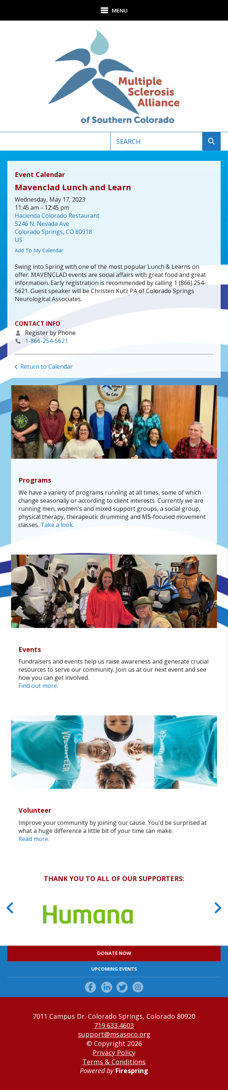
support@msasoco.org (114, 1034)
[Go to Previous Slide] (10, 907)
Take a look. (57, 525)
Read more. (33, 839)
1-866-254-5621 (46, 341)
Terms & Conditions (114, 1061)
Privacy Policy (114, 1052)
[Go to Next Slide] (217, 907)
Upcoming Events (114, 969)
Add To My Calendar (39, 250)
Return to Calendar (46, 366)
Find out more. (38, 686)
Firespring (131, 1070)
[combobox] (156, 141)
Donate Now (114, 953)
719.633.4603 (114, 1025)
